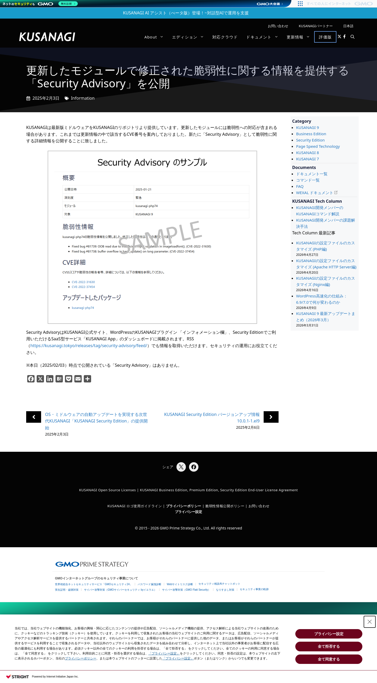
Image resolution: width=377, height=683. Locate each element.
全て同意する (329, 659)
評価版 (325, 36)
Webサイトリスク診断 (180, 584)
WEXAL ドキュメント (314, 192)
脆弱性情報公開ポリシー (224, 506)
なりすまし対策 (225, 589)
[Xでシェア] (181, 467)
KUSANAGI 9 (307, 127)
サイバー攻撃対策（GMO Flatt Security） (186, 589)
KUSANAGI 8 (307, 152)
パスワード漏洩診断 (149, 584)
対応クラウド (225, 36)
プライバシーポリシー (80, 658)
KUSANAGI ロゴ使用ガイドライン (134, 506)
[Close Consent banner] (369, 622)
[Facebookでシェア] (193, 467)
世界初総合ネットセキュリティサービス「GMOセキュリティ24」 (93, 584)
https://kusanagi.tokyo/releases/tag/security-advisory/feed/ (88, 345)
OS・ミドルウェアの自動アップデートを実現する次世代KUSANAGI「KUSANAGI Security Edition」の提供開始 (96, 421)
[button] (352, 37)
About (156, 37)
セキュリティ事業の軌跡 (254, 589)
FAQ (300, 186)
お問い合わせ (278, 26)
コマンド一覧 (308, 180)
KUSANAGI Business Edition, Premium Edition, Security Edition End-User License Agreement (219, 490)
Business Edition (311, 133)
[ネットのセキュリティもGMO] (40, 3)
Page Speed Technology (318, 146)
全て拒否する (329, 646)
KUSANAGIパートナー (316, 26)
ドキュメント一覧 (312, 173)
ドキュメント (264, 37)
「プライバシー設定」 (164, 653)
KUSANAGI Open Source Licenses (107, 490)
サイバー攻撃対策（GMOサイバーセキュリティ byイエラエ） (120, 589)
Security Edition (310, 140)
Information (83, 98)
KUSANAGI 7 (307, 158)
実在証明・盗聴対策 (67, 589)
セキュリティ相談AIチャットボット (219, 583)
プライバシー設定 (188, 511)
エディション (190, 37)
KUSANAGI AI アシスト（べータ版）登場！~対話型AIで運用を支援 (186, 13)
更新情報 (300, 37)
